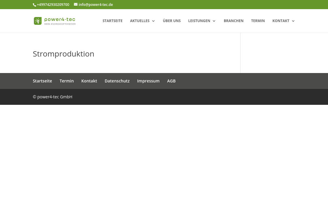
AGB (171, 81)
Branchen (233, 21)
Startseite (112, 21)
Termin (258, 21)
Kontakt (280, 21)
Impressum (148, 81)
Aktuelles (140, 21)
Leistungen (199, 21)
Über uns (171, 21)
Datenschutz (117, 81)
